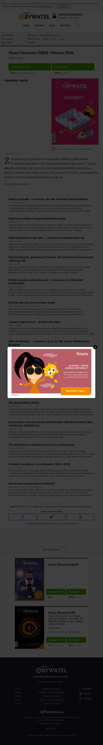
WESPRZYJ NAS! (75, 391)
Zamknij (15, 395)
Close (95, 347)
